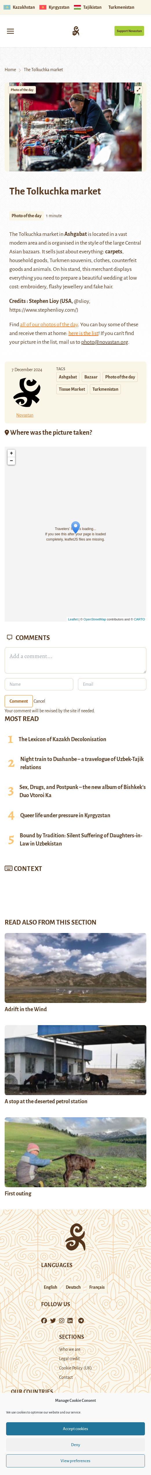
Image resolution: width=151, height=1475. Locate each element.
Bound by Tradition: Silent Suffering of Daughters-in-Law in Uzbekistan (81, 840)
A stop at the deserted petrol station (46, 1101)
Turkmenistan (105, 389)
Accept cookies (75, 1429)
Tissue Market (72, 389)
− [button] (11, 460)
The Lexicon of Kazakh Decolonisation (62, 739)
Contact (66, 1377)
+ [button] (11, 453)
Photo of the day (22, 90)
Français (97, 1287)
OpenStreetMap (94, 619)
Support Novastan (129, 31)
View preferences (75, 1461)
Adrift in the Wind (26, 1009)
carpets (113, 252)
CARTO (139, 619)
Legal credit (69, 1358)
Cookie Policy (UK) (75, 1368)
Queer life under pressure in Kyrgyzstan (65, 815)
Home (10, 69)
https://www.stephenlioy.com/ (43, 310)
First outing (18, 1194)
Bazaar (91, 377)
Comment (19, 701)
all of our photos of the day (49, 324)
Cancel (39, 701)
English (50, 1287)
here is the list (83, 333)
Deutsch (73, 1287)
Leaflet (73, 619)
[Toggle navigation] (10, 30)
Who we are (69, 1349)
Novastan (24, 415)
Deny (75, 1445)
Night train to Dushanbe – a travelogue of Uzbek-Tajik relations (82, 763)
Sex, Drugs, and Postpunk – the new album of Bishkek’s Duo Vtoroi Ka (82, 791)
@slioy (81, 301)
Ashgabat (75, 234)
